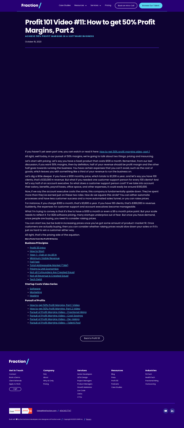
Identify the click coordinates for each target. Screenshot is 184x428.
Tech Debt (36, 279)
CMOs (79, 394)
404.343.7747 (65, 411)
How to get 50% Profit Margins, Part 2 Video (55, 309)
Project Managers (84, 381)
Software (35, 289)
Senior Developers (84, 374)
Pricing (108, 5)
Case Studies (65, 5)
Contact (12, 374)
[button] (81, 5)
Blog (113, 374)
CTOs (79, 397)
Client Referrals (15, 381)
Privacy (88, 419)
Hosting (34, 296)
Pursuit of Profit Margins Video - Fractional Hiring (58, 312)
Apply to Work (14, 384)
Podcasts (115, 384)
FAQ (45, 374)
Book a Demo (14, 377)
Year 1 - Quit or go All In (43, 255)
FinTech (148, 374)
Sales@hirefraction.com (47, 411)
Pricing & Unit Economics (44, 269)
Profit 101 (114, 381)
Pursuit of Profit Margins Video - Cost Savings (56, 316)
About (45, 377)
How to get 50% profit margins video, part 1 (125, 152)
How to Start (37, 251)
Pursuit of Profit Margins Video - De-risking (55, 319)
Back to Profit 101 (92, 338)
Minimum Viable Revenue (45, 258)
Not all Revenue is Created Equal (49, 276)
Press (113, 377)
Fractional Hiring (151, 381)
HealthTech (150, 377)
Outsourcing (150, 384)
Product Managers (84, 384)
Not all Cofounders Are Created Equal (52, 272)
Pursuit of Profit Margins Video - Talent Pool (55, 323)
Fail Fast (35, 262)
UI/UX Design (82, 377)
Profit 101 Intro (38, 248)
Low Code (81, 391)
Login (15, 389)
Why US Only (48, 381)
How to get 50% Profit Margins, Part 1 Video (55, 305)
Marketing (36, 292)
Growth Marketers (84, 387)
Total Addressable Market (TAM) (49, 265)
